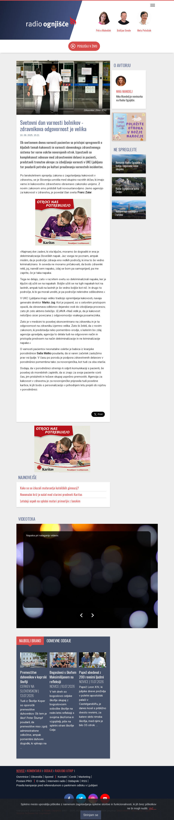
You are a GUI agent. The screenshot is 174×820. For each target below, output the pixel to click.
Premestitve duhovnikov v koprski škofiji (33, 676)
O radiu (40, 781)
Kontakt (62, 776)
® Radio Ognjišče (51, 810)
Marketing (84, 776)
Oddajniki (73, 781)
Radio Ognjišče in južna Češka (127, 190)
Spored (49, 776)
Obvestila (36, 776)
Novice (20, 771)
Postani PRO (24, 781)
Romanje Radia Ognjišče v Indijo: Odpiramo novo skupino (129, 166)
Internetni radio (56, 781)
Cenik (72, 776)
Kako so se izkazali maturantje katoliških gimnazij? (49, 488)
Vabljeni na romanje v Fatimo (127, 212)
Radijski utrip (64, 771)
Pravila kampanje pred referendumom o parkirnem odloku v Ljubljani (57, 785)
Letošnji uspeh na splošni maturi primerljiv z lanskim (50, 501)
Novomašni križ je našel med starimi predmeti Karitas (51, 494)
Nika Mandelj (124, 91)
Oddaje (48, 771)
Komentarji (34, 771)
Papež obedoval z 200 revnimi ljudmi (91, 674)
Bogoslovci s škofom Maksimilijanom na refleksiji (63, 676)
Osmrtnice (22, 776)
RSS (84, 781)
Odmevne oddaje (59, 640)
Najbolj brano (30, 640)
